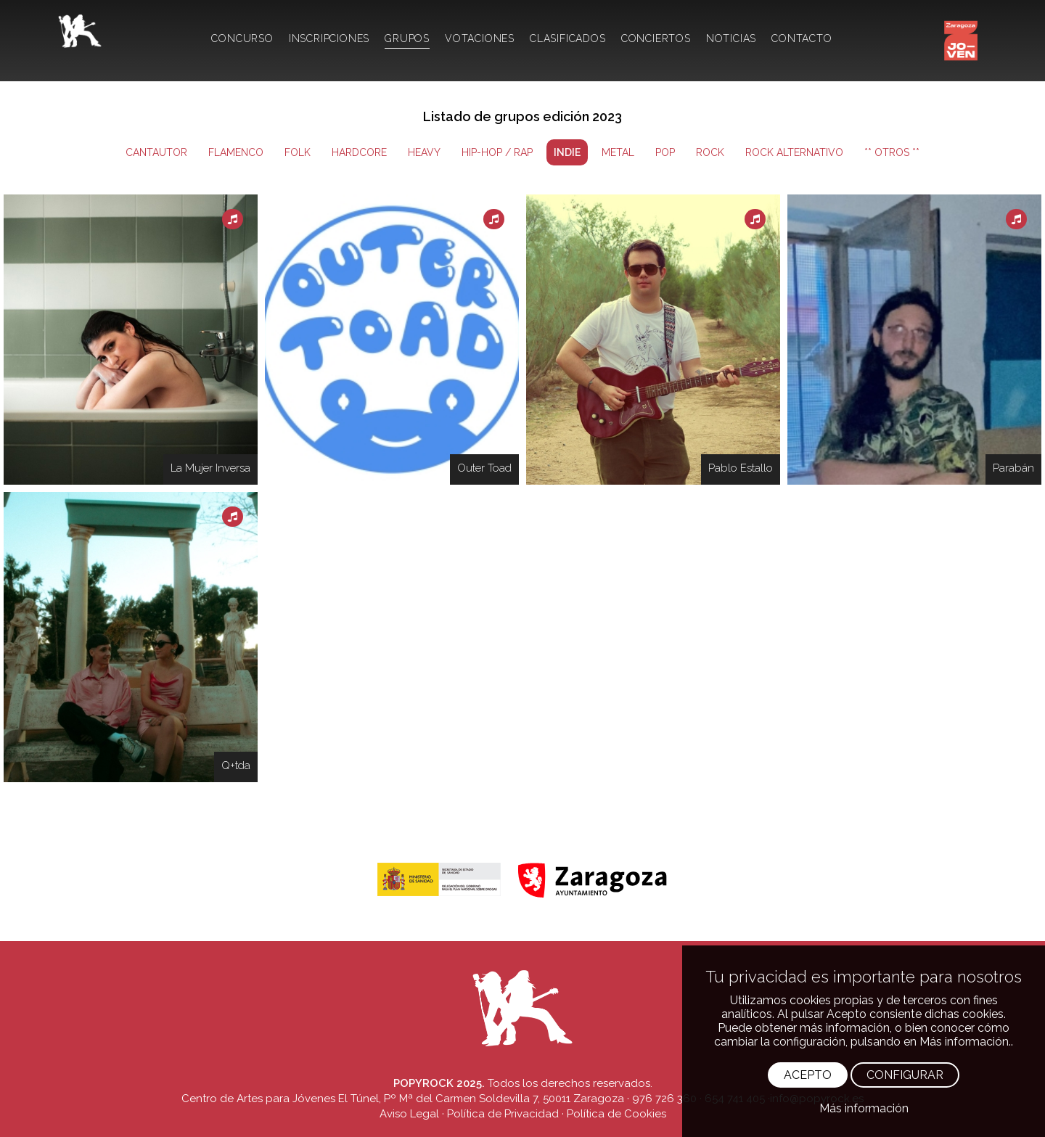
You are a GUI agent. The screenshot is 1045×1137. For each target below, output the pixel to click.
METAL (618, 152)
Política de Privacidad (503, 1113)
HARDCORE (359, 152)
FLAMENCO (235, 152)
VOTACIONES (480, 38)
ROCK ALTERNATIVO (794, 152)
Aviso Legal (409, 1113)
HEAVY (424, 152)
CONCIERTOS (656, 38)
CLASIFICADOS (568, 38)
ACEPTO (808, 1075)
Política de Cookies (616, 1113)
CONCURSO (242, 38)
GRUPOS (407, 38)
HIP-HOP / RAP (497, 152)
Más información (864, 1108)
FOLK (297, 152)
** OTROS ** (891, 152)
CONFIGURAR (904, 1075)
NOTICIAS (731, 38)
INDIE (567, 152)
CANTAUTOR (156, 152)
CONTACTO (801, 38)
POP (665, 152)
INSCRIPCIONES (329, 38)
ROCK (710, 152)
